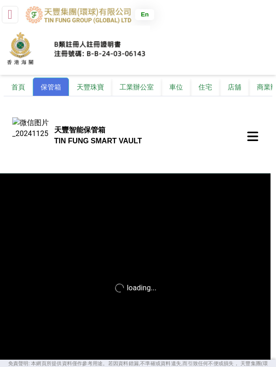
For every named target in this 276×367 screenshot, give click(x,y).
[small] (10, 14)
